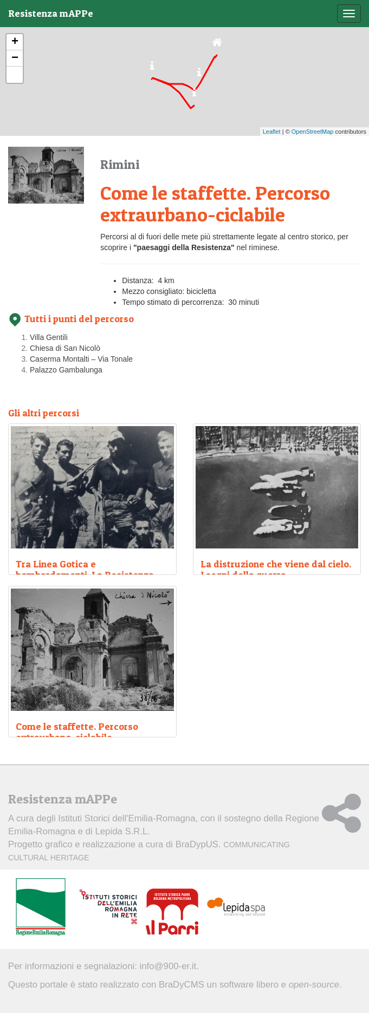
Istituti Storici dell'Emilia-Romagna (126, 818)
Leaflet (272, 131)
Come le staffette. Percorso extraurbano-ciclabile (77, 732)
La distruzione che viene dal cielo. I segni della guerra (275, 569)
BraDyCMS (181, 984)
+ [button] (14, 42)
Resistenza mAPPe (50, 13)
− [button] (14, 58)
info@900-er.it (168, 966)
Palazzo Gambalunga (66, 369)
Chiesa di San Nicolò (65, 348)
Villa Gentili (49, 337)
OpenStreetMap (313, 131)
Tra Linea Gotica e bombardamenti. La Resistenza (85, 569)
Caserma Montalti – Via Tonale (81, 359)
